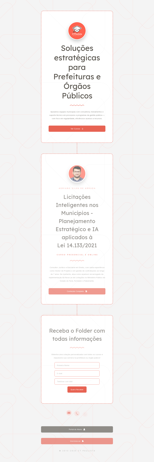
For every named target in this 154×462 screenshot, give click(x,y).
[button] (77, 129)
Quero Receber (77, 389)
